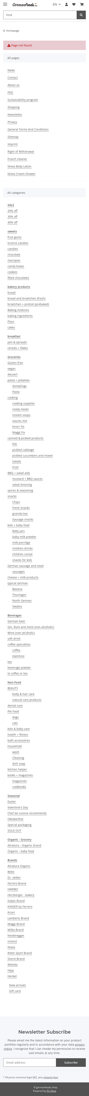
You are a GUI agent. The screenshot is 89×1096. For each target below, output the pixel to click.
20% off (12, 211)
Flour (11, 321)
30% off (12, 216)
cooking (13, 397)
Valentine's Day (18, 807)
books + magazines (20, 775)
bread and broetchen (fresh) (26, 298)
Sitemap (13, 137)
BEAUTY (13, 688)
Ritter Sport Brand (20, 953)
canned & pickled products (25, 438)
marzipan (14, 260)
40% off (12, 222)
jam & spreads (17, 342)
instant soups (21, 415)
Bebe (11, 872)
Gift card (15, 991)
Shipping (14, 107)
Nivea (11, 947)
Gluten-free (15, 363)
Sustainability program (23, 100)
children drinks (22, 548)
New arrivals (17, 985)
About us (14, 85)
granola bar (20, 513)
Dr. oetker (14, 877)
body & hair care (23, 694)
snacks (12, 496)
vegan (12, 368)
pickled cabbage (23, 450)
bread (12, 292)
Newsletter (15, 114)
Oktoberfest (15, 819)
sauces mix (19, 421)
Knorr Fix (18, 426)
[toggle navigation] (5, 2)
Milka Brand (16, 930)
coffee (16, 650)
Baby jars (18, 531)
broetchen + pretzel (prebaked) (28, 304)
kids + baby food (18, 525)
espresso (18, 656)
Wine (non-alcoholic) (21, 633)
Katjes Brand (16, 901)
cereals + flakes (18, 348)
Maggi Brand (16, 924)
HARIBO (13, 889)
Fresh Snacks (21, 508)
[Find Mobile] (40, 15)
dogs (15, 717)
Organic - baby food (21, 851)
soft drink (14, 638)
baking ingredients (20, 316)
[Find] (81, 15)
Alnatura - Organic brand (24, 845)
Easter (12, 801)
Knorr (11, 912)
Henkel (12, 976)
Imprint (13, 144)
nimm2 (12, 941)
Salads (16, 461)
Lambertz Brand (18, 918)
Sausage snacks (22, 519)
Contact (13, 77)
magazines (19, 781)
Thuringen (19, 595)
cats (15, 723)
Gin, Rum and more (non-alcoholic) (31, 627)
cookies (12, 272)
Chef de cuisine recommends (27, 813)
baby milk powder (24, 537)
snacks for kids (22, 560)
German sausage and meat (26, 566)
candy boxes (16, 266)
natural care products (26, 700)
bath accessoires (19, 740)
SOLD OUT (14, 830)
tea (10, 662)
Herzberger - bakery (21, 895)
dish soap (18, 763)
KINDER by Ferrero (20, 906)
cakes (11, 327)
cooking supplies (23, 403)
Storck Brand (16, 959)
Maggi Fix (18, 432)
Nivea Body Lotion (19, 166)
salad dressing (22, 484)
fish (14, 444)
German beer (16, 621)
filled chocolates (18, 278)
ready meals (20, 409)
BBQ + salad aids (19, 473)
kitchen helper (17, 769)
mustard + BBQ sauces (27, 479)
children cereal (22, 554)
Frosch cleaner (17, 159)
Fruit (15, 467)
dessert (13, 374)
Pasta (16, 392)
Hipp (11, 970)
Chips (16, 502)
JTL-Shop (51, 1091)
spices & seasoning (20, 490)
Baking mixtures (18, 310)
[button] (66, 4)
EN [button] (55, 4)
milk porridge (21, 542)
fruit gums (15, 237)
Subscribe (71, 1062)
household (15, 746)
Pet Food (13, 711)
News (11, 70)
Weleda (13, 964)
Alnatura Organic (19, 866)
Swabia (17, 606)
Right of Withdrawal (21, 151)
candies (13, 249)
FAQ (10, 92)
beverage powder (19, 667)
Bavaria (17, 589)
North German (22, 600)
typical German (18, 583)
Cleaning (18, 758)
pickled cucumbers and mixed (32, 455)
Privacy (12, 122)
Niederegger (16, 935)
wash (15, 752)
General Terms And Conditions (28, 129)
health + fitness (18, 734)
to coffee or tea (17, 673)
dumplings (19, 386)
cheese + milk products (23, 577)
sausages (18, 571)
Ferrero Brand (17, 883)
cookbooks (19, 787)
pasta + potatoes (19, 380)
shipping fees (50, 1077)
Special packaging (19, 825)
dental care (15, 705)
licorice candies (18, 243)
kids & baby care (19, 729)
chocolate (14, 254)
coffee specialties (19, 644)
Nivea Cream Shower (21, 174)
